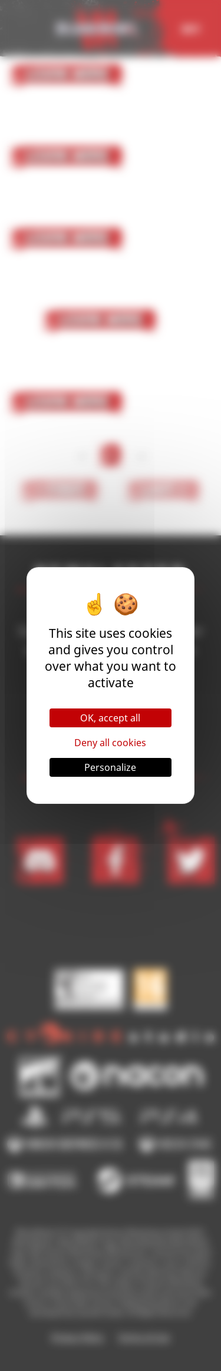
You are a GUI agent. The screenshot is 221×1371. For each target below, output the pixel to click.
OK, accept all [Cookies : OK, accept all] (110, 717)
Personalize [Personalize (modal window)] (110, 767)
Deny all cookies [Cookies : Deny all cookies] (110, 742)
